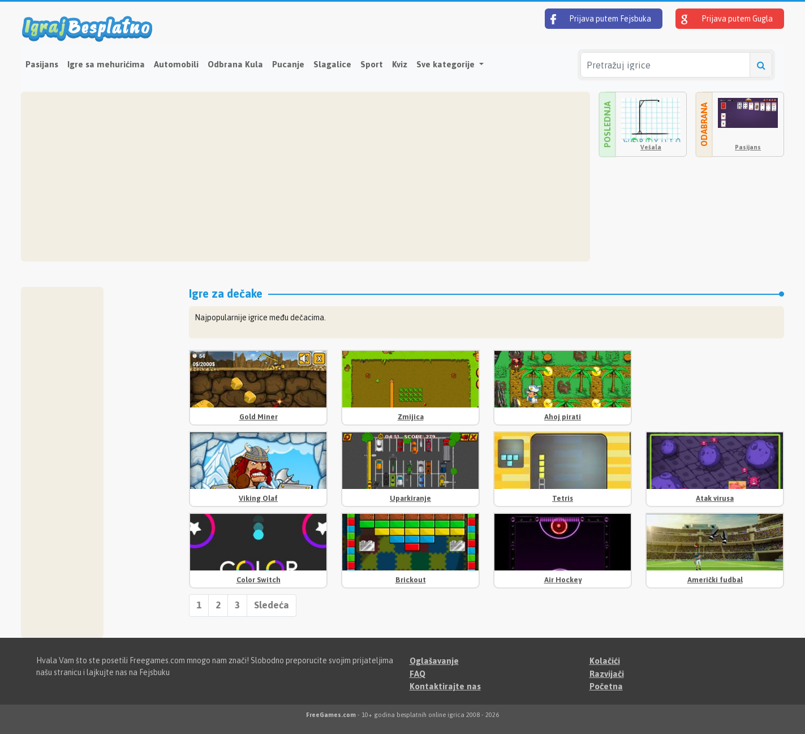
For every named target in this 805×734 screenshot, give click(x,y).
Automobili (176, 64)
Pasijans (41, 64)
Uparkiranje (410, 498)
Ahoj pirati (562, 417)
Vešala (650, 147)
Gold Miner (258, 417)
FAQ (417, 674)
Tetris (562, 498)
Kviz (399, 64)
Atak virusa (715, 498)
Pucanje (288, 64)
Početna (606, 686)
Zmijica (411, 417)
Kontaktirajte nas (445, 686)
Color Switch (258, 580)
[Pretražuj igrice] (665, 65)
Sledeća (271, 605)
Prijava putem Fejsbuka (600, 19)
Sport (371, 64)
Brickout (410, 580)
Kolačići (604, 661)
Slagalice (332, 64)
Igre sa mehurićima (106, 64)
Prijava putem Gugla (727, 19)
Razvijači (606, 674)
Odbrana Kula (235, 64)
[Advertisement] (305, 176)
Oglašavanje (434, 661)
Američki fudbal (715, 580)
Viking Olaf (258, 498)
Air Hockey (563, 580)
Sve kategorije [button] (446, 64)
